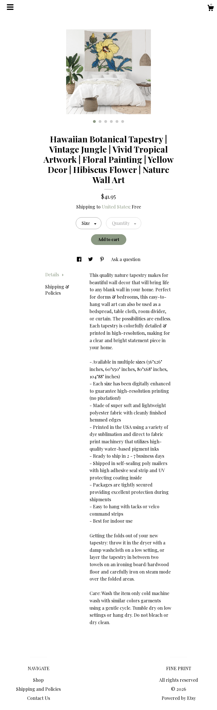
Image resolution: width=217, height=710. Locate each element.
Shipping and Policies (38, 689)
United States (115, 207)
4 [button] (111, 121)
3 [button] (105, 121)
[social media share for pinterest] (102, 259)
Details (54, 274)
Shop (38, 680)
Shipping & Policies (57, 290)
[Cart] (210, 8)
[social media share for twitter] (91, 259)
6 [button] (122, 121)
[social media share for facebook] (80, 259)
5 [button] (117, 121)
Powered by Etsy (179, 698)
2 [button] (100, 121)
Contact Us (38, 698)
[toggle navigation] (10, 7)
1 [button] (94, 121)
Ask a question (125, 259)
